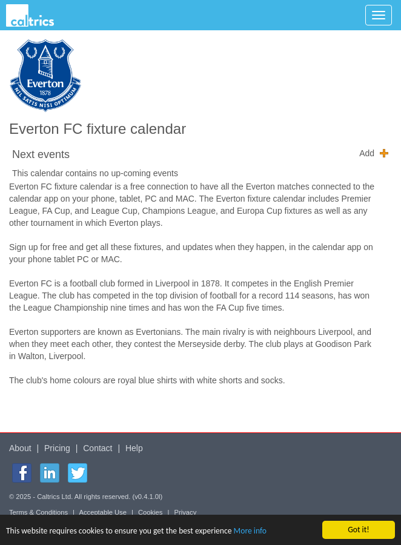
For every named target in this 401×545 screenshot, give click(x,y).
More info (250, 531)
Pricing (57, 448)
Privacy (185, 512)
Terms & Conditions (38, 512)
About (20, 448)
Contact (97, 448)
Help (134, 448)
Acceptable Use (103, 512)
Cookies (150, 512)
